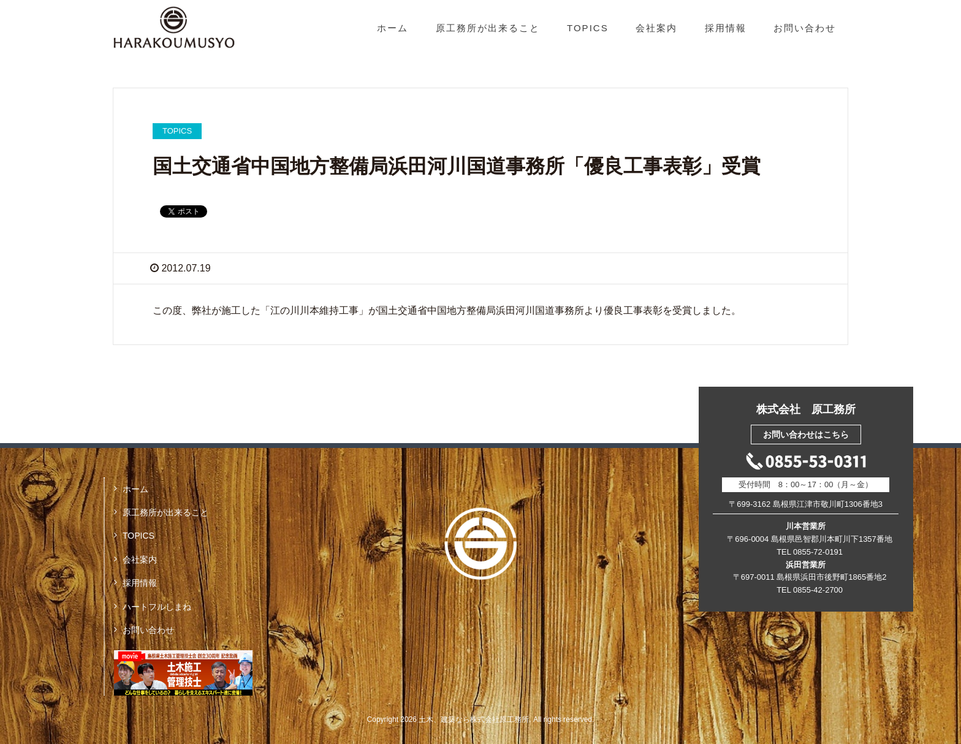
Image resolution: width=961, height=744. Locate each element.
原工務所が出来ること (488, 28)
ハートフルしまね (157, 607)
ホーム (392, 28)
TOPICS (588, 28)
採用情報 (725, 28)
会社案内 (656, 28)
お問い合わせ (804, 28)
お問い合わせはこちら (806, 434)
